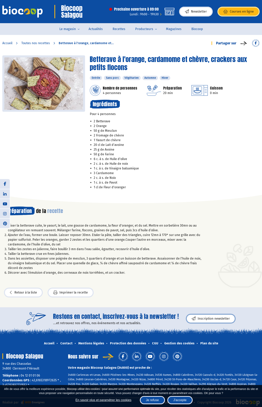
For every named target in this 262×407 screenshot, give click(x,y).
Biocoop (197, 29)
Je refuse (152, 400)
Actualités (96, 29)
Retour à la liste (23, 293)
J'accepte (180, 400)
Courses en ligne (238, 12)
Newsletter (196, 12)
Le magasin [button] (67, 29)
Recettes (119, 29)
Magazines (173, 29)
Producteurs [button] (144, 29)
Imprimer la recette (70, 293)
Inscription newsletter (211, 319)
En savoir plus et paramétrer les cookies (103, 400)
